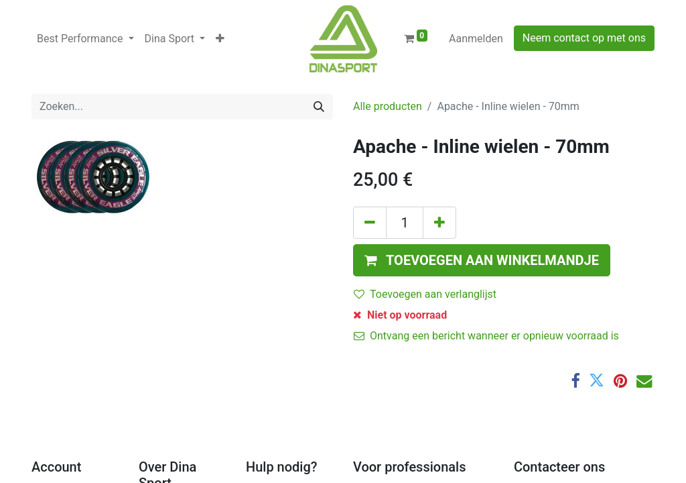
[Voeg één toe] (439, 223)
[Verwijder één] (370, 223)
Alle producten (387, 106)
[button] (220, 38)
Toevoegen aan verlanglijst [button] (425, 294)
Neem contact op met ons (584, 38)
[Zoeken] (319, 106)
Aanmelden (476, 38)
